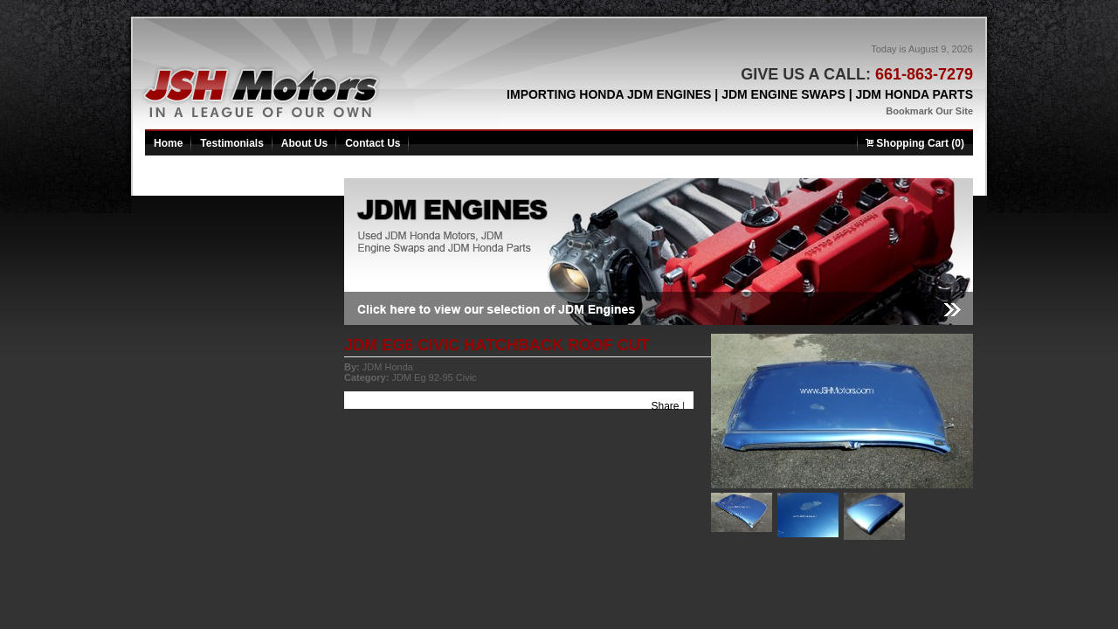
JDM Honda (387, 367)
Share (666, 406)
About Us (304, 143)
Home (168, 143)
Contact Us (372, 143)
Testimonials (231, 143)
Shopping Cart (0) (915, 143)
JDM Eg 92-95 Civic (433, 377)
